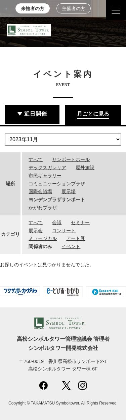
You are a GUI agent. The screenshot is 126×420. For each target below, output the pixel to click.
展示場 (68, 191)
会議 (56, 222)
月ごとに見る (93, 114)
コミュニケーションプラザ (57, 183)
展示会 (36, 230)
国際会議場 (40, 191)
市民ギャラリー (45, 175)
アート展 (75, 238)
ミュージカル (43, 238)
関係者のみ (40, 246)
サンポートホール (71, 159)
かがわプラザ (43, 207)
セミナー (80, 222)
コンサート (64, 230)
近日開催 (35, 114)
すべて (36, 159)
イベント (70, 246)
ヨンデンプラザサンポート (57, 199)
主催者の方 (73, 8)
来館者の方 (32, 8)
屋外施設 (85, 167)
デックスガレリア (47, 167)
